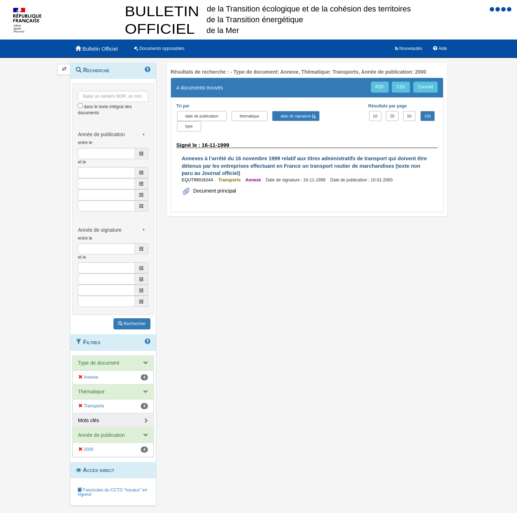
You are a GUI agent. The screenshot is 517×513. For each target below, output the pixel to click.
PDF (380, 86)
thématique (249, 116)
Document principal (214, 191)
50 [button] (409, 116)
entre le (85, 142)
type (189, 126)
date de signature (295, 116)
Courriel (425, 86)
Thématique (91, 391)
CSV (400, 86)
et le (82, 162)
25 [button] (392, 116)
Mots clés (88, 420)
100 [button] (427, 116)
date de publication (201, 116)
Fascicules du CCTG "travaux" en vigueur (112, 492)
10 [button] (375, 116)
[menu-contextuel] (80, 105)
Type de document (98, 363)
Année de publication (101, 435)
